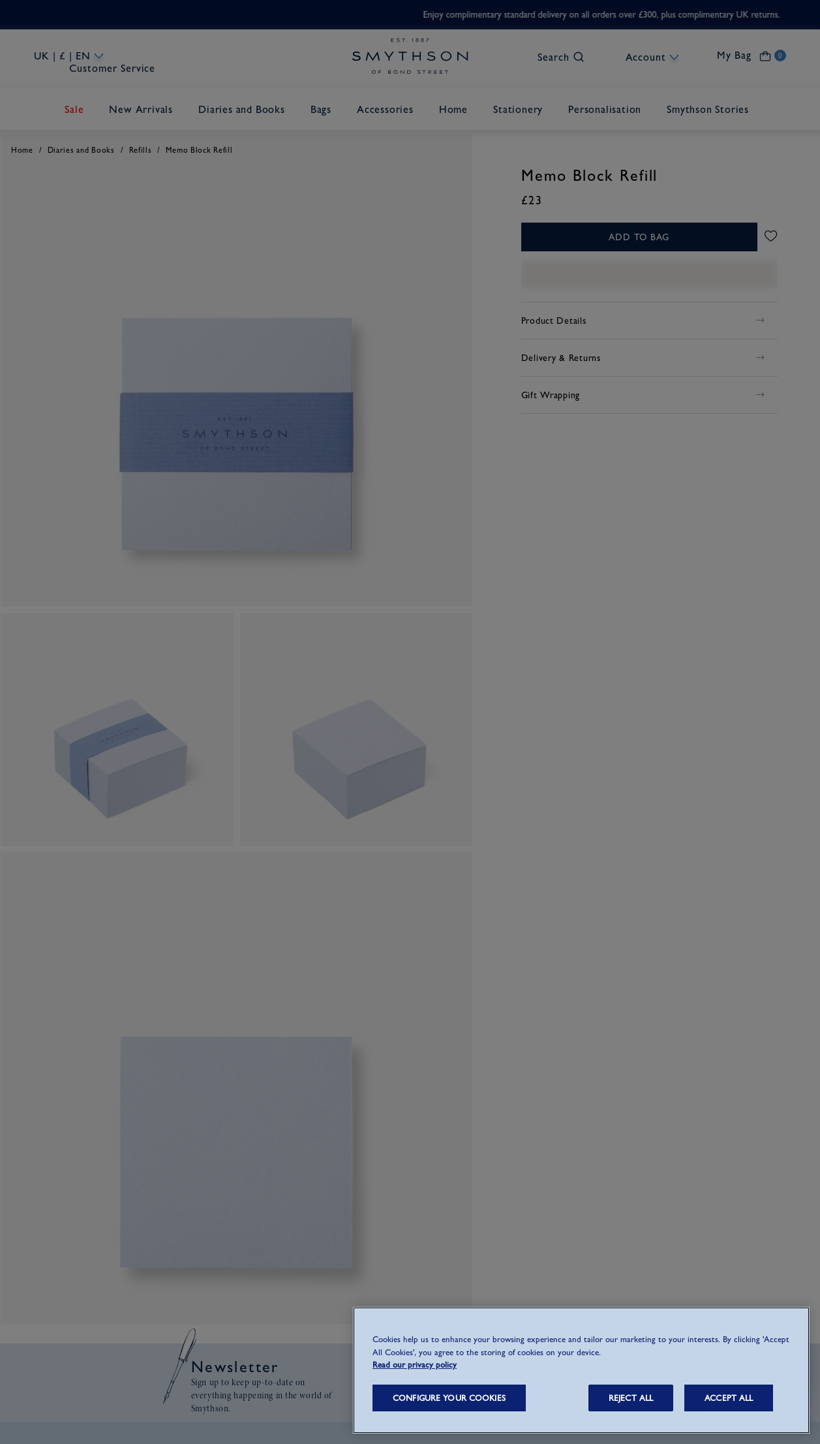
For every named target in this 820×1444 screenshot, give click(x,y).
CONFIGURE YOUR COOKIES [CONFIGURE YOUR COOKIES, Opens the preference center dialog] (449, 1398)
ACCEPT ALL (729, 1398)
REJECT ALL (631, 1398)
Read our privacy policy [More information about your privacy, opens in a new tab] (414, 1365)
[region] (581, 1370)
